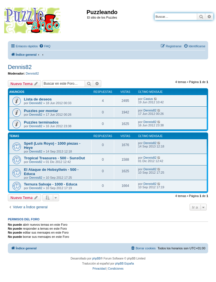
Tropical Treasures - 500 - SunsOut (54, 158)
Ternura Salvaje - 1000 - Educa (50, 184)
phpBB (96, 258)
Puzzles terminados (41, 122)
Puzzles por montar (41, 111)
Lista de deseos (38, 99)
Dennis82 (20, 67)
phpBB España (124, 263)
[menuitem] (44, 46)
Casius (148, 98)
